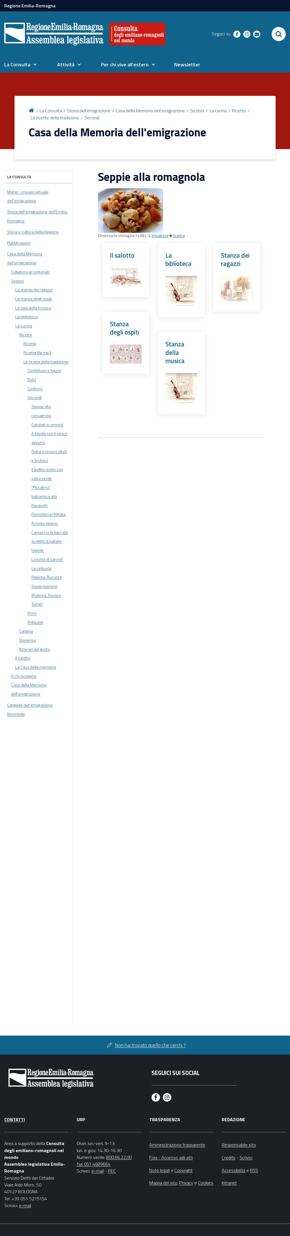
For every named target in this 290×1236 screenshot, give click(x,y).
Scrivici (246, 1157)
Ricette (239, 110)
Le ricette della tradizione (55, 117)
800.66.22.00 (119, 1157)
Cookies (205, 1182)
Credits (228, 1157)
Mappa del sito (163, 1182)
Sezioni (197, 110)
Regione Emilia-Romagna (30, 5)
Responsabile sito (239, 1144)
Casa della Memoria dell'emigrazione (150, 110)
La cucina (218, 110)
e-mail (25, 1205)
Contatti (14, 1119)
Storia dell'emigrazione (88, 110)
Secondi (91, 117)
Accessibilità (233, 1170)
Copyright (183, 1170)
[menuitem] (20, 65)
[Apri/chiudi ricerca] (279, 34)
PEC (112, 1170)
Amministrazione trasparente (177, 1144)
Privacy (186, 1182)
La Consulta (51, 110)
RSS (254, 1170)
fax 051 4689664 (93, 1164)
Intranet (229, 1182)
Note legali (159, 1170)
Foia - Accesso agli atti (171, 1157)
